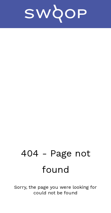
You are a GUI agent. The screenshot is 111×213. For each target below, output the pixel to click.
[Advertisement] (55, 80)
